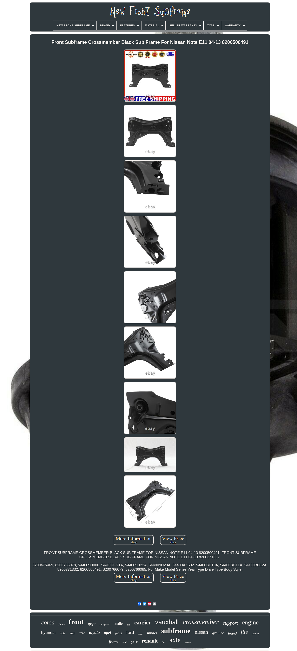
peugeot (104, 624)
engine (250, 622)
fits (244, 632)
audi (72, 633)
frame (113, 641)
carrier (142, 622)
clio (128, 624)
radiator (188, 643)
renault (150, 641)
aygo (91, 623)
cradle (118, 624)
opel (107, 632)
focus (62, 624)
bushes (152, 633)
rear (82, 633)
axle (175, 640)
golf (134, 642)
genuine (218, 633)
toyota (94, 632)
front (76, 622)
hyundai (48, 632)
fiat (163, 642)
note (63, 633)
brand (232, 633)
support (230, 623)
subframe (176, 631)
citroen (255, 633)
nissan (201, 632)
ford (130, 632)
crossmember (201, 622)
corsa (47, 622)
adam (140, 634)
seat (124, 642)
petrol (118, 633)
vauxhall (167, 622)
